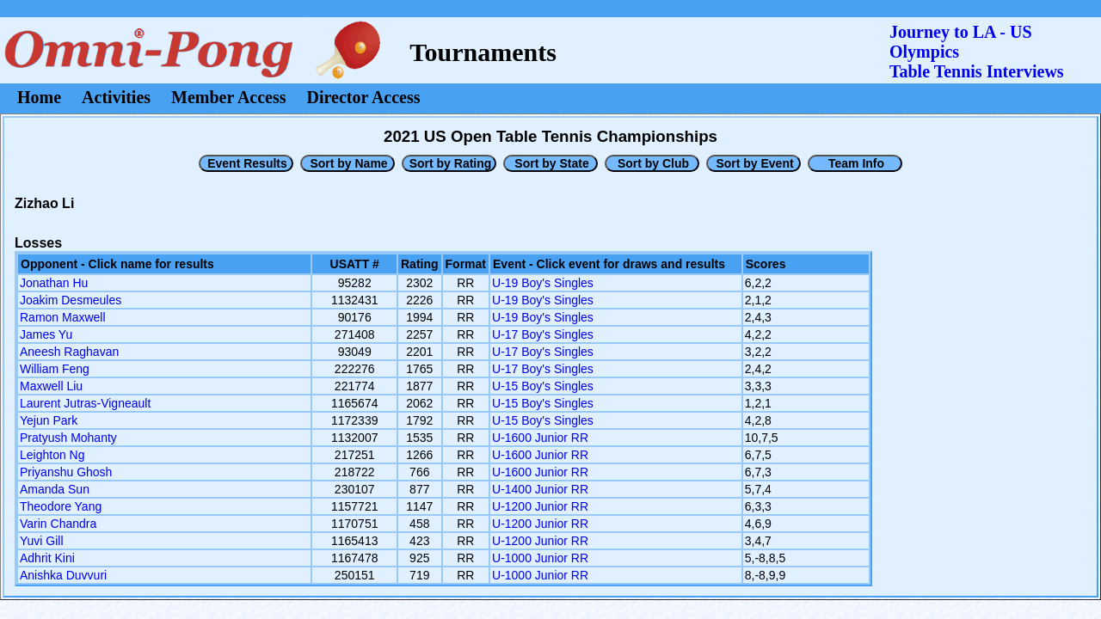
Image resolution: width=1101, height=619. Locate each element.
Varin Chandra (58, 523)
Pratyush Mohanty (68, 437)
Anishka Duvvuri (63, 575)
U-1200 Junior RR (540, 506)
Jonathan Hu (54, 283)
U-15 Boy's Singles (543, 386)
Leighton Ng (52, 455)
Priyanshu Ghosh (66, 472)
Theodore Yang (60, 506)
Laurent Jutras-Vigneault (85, 403)
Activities (116, 97)
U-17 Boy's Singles (543, 334)
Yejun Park (48, 420)
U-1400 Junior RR (540, 489)
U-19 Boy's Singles (543, 283)
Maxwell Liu (51, 386)
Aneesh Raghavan (69, 352)
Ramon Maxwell (63, 317)
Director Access (364, 97)
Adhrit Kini (47, 558)
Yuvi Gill (42, 541)
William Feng (54, 369)
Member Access (228, 97)
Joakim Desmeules (70, 300)
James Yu (46, 334)
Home (39, 97)
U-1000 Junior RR (540, 558)
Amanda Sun (54, 489)
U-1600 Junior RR (540, 437)
